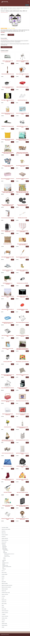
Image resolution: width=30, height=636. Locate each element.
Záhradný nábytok (4, 625)
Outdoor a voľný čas (5, 594)
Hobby (3, 561)
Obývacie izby (4, 590)
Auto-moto (4, 545)
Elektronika (4, 560)
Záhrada (3, 621)
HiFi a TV (3, 570)
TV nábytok (3, 614)
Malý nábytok (4, 581)
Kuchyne (3, 576)
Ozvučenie (3, 596)
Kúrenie (4, 557)
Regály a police (4, 599)
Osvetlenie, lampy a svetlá (6, 592)
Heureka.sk (3, 543)
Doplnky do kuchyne (7, 556)
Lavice (3, 579)
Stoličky (3, 607)
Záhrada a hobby (4, 623)
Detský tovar (4, 547)
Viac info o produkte (6, 47)
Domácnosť (3, 536)
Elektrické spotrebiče (5, 540)
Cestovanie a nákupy (5, 527)
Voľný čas (3, 619)
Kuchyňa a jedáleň (4, 574)
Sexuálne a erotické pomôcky (6, 566)
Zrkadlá (3, 627)
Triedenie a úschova (5, 612)
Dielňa (4, 551)
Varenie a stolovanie (5, 616)
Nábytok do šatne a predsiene (6, 587)
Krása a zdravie (4, 572)
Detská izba (3, 531)
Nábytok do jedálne (5, 583)
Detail (12, 63)
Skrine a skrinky (4, 603)
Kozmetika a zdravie (5, 562)
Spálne (3, 605)
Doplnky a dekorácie (5, 538)
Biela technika (4, 546)
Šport (3, 567)
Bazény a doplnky (5, 550)
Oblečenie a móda (5, 565)
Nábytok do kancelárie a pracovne (7, 585)
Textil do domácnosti (5, 610)
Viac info (10, 34)
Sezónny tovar (4, 601)
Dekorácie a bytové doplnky (6, 529)
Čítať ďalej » (3, 32)
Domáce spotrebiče (5, 534)
